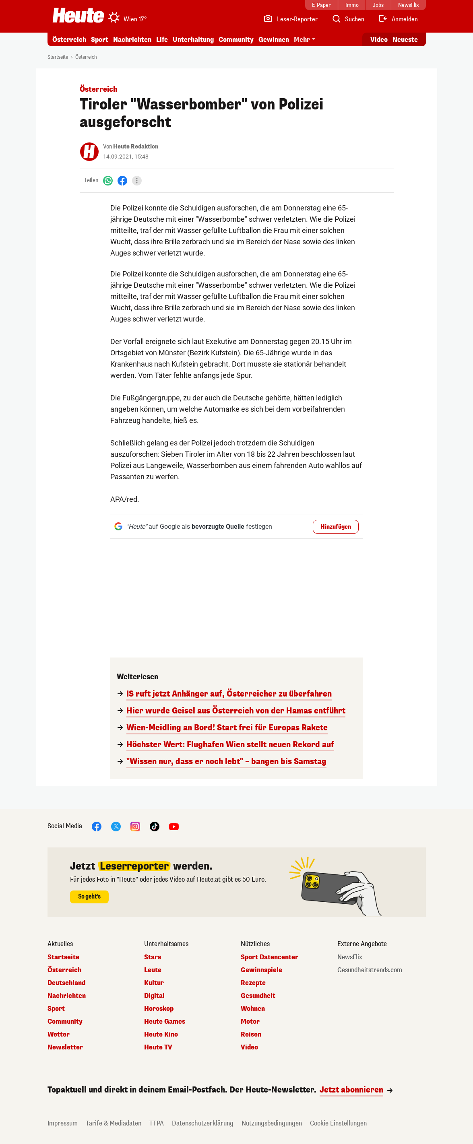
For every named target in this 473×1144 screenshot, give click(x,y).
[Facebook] (122, 180)
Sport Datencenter (269, 957)
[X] (116, 826)
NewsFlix (349, 957)
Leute (152, 970)
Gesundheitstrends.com (369, 970)
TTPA (156, 1123)
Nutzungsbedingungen (272, 1123)
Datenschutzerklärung (202, 1123)
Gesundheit (258, 996)
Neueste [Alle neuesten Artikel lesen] (405, 39)
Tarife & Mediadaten (113, 1123)
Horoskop (159, 1009)
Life (162, 39)
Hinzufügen (335, 527)
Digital (154, 996)
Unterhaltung (193, 39)
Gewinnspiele (261, 970)
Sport (99, 39)
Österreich (69, 39)
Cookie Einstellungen (338, 1123)
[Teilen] (137, 181)
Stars (152, 957)
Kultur (154, 983)
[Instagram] (135, 826)
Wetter (59, 1035)
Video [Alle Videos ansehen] (379, 39)
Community (236, 39)
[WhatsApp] (108, 180)
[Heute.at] (78, 15)
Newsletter (65, 1047)
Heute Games (164, 1022)
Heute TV (158, 1047)
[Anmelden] (398, 19)
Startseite (58, 57)
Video (249, 1047)
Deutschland (66, 983)
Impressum (63, 1123)
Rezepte (253, 983)
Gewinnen (273, 39)
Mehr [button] (302, 39)
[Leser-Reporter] (290, 19)
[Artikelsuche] (347, 19)
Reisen (251, 1035)
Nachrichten (132, 39)
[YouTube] (174, 826)
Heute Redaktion (135, 146)
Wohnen (253, 1009)
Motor (250, 1022)
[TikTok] (154, 826)
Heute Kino (161, 1035)
